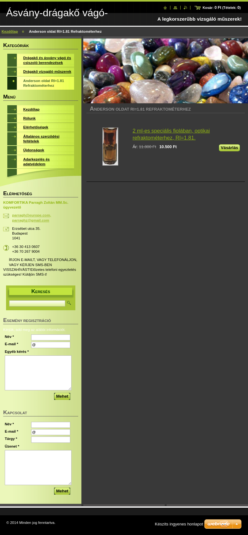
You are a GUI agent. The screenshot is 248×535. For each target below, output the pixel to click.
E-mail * (11, 344)
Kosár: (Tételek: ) (222, 8)
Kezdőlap (10, 31)
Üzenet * (12, 446)
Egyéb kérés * (17, 351)
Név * (9, 337)
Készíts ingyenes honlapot (179, 524)
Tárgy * (11, 439)
